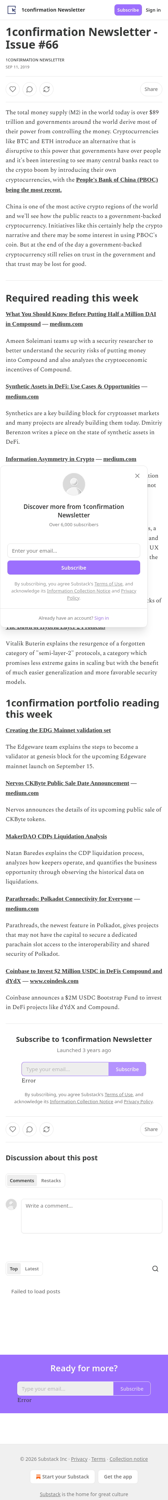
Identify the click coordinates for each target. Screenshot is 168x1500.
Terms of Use (108, 584)
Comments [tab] (22, 1180)
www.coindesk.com (54, 981)
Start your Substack (62, 1477)
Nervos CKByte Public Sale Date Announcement (67, 783)
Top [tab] (14, 1268)
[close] (137, 475)
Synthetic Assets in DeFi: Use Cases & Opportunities (73, 386)
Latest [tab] (32, 1268)
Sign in (153, 10)
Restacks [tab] (51, 1180)
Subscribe (128, 10)
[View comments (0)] (30, 89)
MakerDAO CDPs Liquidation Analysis (56, 836)
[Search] (155, 1269)
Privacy (79, 1459)
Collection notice (129, 1459)
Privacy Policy (138, 1101)
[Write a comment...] (91, 1216)
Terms (98, 1459)
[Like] (13, 89)
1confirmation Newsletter (35, 59)
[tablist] (35, 1180)
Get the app (118, 1476)
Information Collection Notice (78, 591)
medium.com (66, 324)
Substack (50, 1494)
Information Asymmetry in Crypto (50, 459)
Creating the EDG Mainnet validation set (58, 730)
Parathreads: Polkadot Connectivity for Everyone (69, 898)
